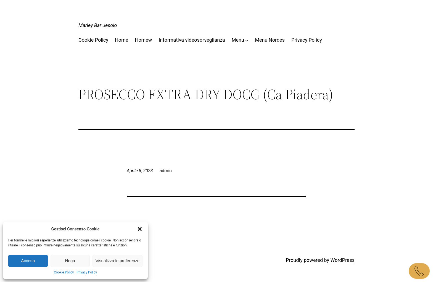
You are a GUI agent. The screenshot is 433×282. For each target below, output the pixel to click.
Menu (238, 40)
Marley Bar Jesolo (97, 25)
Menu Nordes (270, 40)
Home (121, 40)
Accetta (28, 260)
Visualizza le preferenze (117, 260)
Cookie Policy (64, 272)
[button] (139, 229)
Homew (143, 40)
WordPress (343, 260)
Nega (70, 260)
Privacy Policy (86, 272)
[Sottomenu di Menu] (246, 40)
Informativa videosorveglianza (192, 40)
